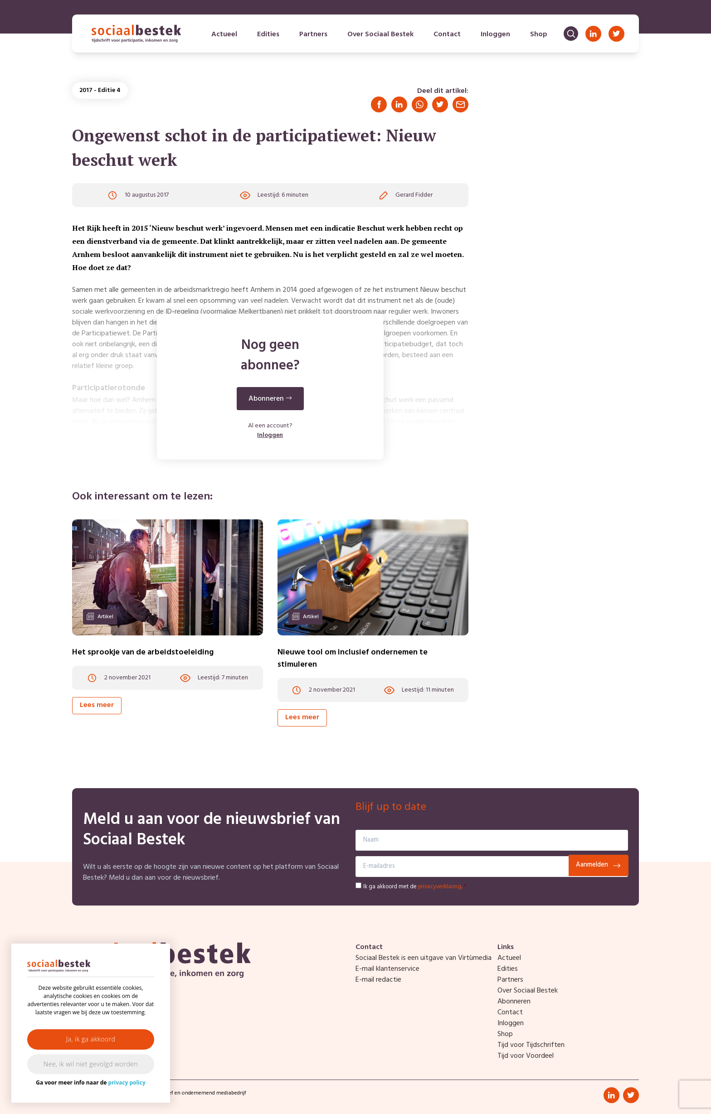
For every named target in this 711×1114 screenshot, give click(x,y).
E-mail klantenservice (387, 969)
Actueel (224, 34)
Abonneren (514, 1001)
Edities (268, 34)
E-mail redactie (378, 980)
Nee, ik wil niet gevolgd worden (91, 1064)
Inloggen (495, 34)
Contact (447, 34)
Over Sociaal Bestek (380, 34)
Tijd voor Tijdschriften (531, 1045)
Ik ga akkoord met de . (414, 886)
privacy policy (127, 1082)
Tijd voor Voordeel (525, 1056)
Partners (313, 34)
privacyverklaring (439, 886)
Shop (538, 34)
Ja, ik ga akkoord (91, 1039)
